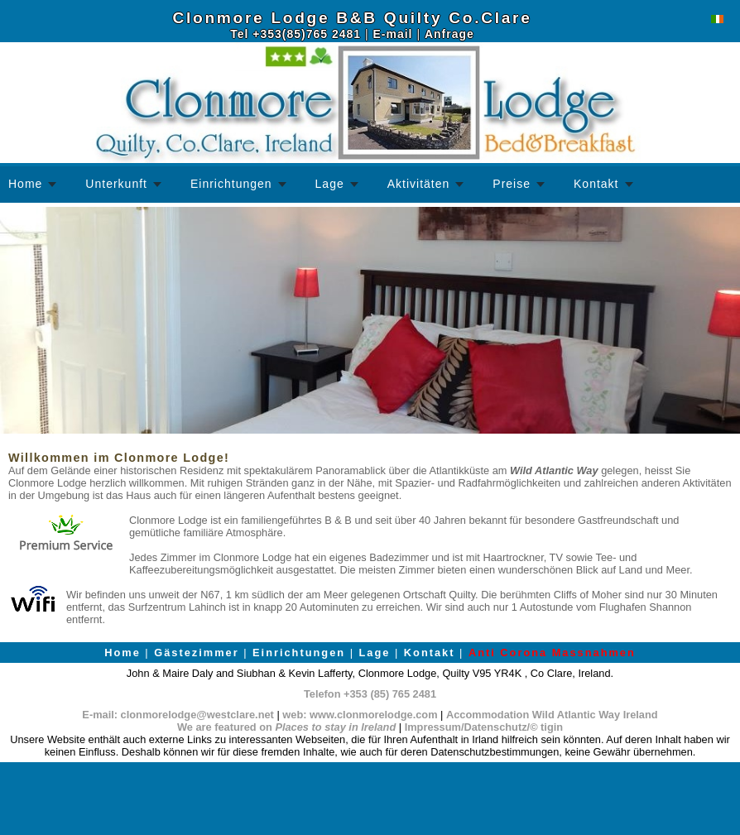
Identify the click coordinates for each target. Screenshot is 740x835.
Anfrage (449, 34)
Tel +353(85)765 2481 (295, 34)
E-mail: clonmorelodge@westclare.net (178, 714)
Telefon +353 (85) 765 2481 (370, 694)
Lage (329, 183)
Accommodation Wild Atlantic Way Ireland (552, 714)
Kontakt (596, 183)
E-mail (392, 34)
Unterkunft (116, 183)
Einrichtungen (231, 183)
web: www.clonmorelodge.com (359, 714)
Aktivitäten (418, 183)
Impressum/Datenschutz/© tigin (484, 727)
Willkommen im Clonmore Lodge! (118, 457)
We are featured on (286, 727)
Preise (512, 183)
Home (25, 183)
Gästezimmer (196, 652)
